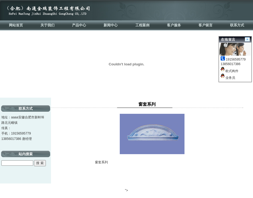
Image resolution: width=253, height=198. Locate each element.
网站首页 (16, 25)
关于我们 (47, 25)
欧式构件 (229, 71)
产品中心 (79, 25)
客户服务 (174, 25)
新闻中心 (111, 25)
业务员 (228, 78)
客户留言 (206, 25)
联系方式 (237, 25)
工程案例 (142, 25)
